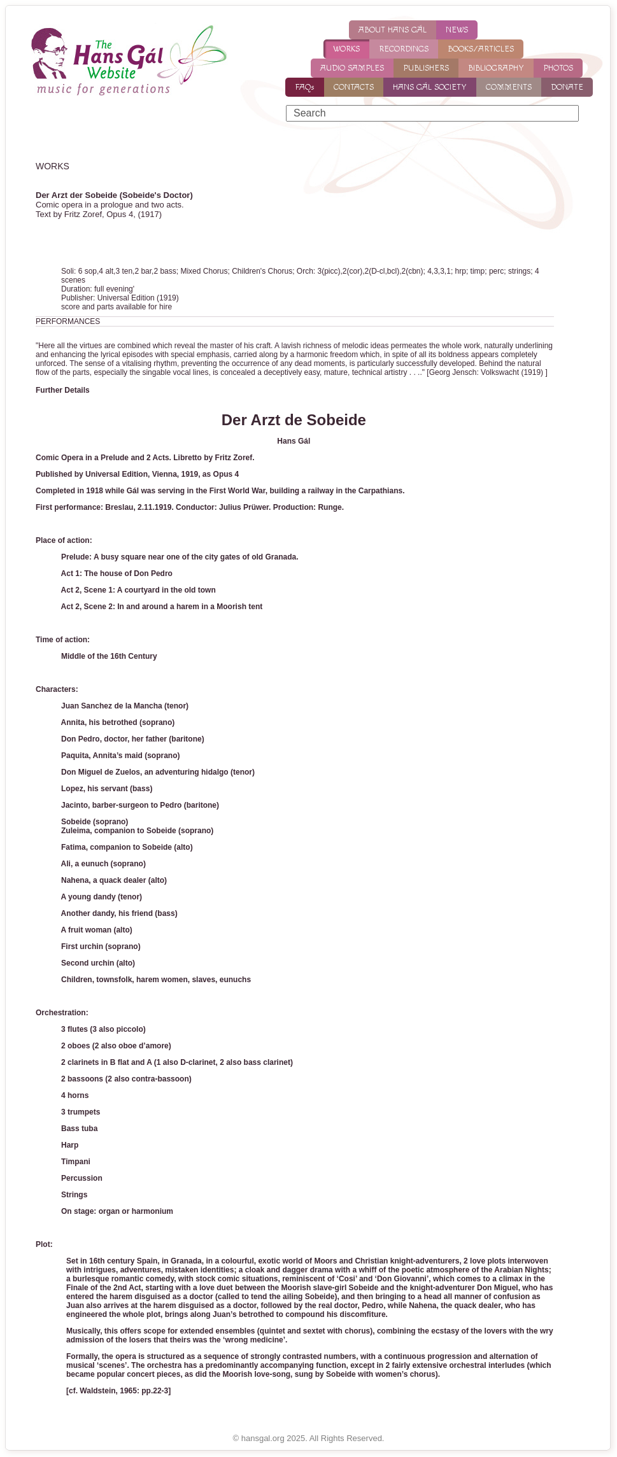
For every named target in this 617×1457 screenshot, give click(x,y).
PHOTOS (558, 68)
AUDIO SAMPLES (352, 68)
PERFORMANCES (68, 321)
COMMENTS (509, 87)
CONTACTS (354, 87)
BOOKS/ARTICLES (481, 49)
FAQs (305, 87)
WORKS (346, 49)
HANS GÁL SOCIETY (430, 87)
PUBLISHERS (426, 68)
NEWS (457, 30)
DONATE (567, 87)
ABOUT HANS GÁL (392, 30)
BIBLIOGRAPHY (496, 68)
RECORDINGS (404, 49)
